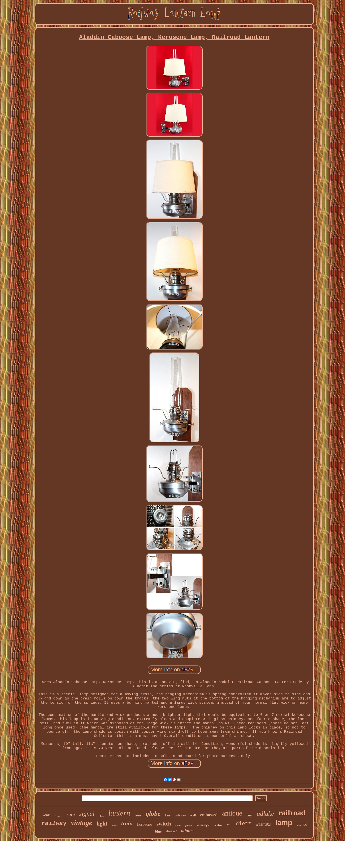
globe (153, 813)
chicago (203, 824)
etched (302, 824)
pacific (188, 825)
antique (232, 813)
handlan (58, 816)
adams (187, 830)
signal (86, 813)
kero (168, 815)
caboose (180, 815)
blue (158, 831)
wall (193, 815)
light (102, 824)
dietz (243, 824)
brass (138, 815)
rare (71, 814)
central (218, 825)
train (127, 823)
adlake (265, 813)
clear (178, 825)
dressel (171, 831)
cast (249, 815)
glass (101, 816)
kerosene (144, 824)
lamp (283, 822)
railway (53, 823)
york (114, 825)
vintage (81, 823)
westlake (263, 824)
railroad (291, 812)
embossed (209, 814)
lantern (119, 813)
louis (47, 815)
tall (229, 825)
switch (164, 824)
